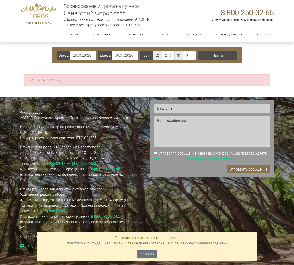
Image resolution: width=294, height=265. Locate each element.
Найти (217, 55)
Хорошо (147, 254)
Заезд (64, 55)
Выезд (105, 55)
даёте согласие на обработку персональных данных (183, 243)
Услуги (166, 34)
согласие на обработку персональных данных (193, 159)
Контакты (264, 34)
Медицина (194, 34)
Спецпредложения (229, 34)
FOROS (38, 16)
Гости (146, 55)
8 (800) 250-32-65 (105, 169)
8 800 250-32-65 (247, 12)
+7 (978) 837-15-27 (82, 163)
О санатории (101, 34)
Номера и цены (136, 34)
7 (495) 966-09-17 (50, 163)
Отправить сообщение (248, 169)
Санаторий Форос (95, 13)
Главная (72, 34)
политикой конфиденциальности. (95, 243)
